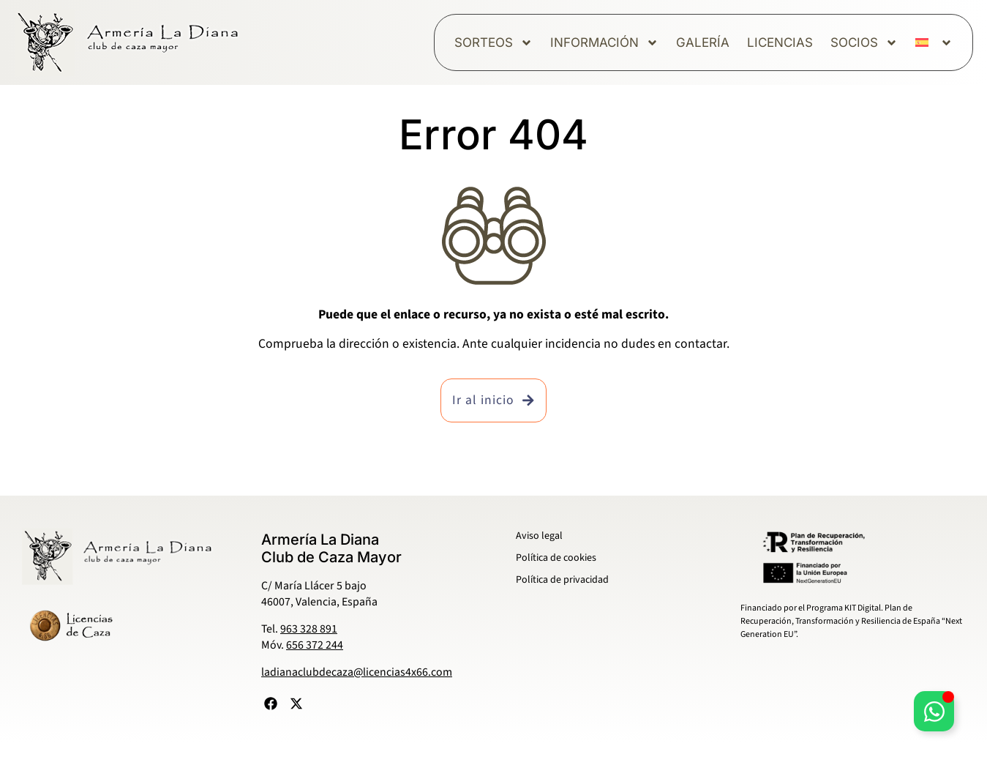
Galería (702, 42)
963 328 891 (308, 629)
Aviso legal (539, 536)
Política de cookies (556, 558)
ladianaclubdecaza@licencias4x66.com (356, 672)
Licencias (780, 42)
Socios (864, 42)
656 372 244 (314, 645)
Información (604, 42)
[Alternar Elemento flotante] (934, 711)
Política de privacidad (562, 580)
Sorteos (493, 42)
